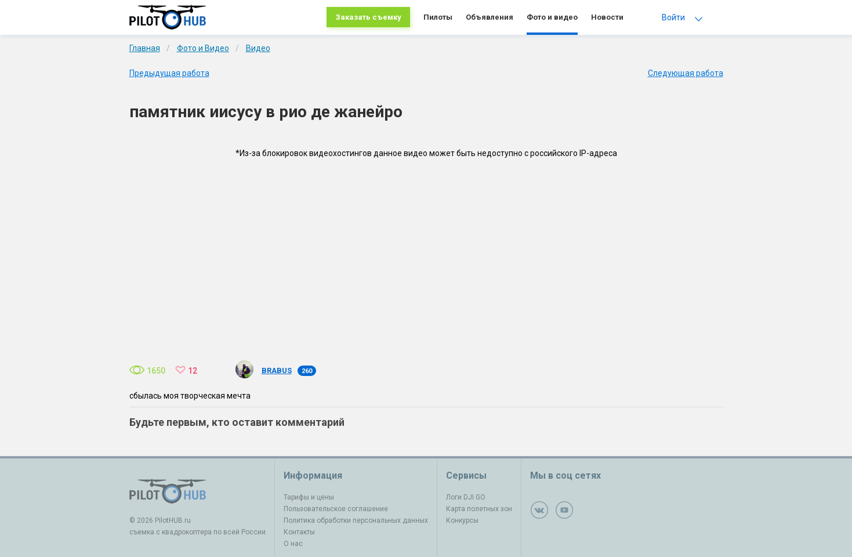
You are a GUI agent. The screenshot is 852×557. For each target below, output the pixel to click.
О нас (293, 544)
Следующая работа (685, 73)
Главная (144, 48)
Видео (258, 48)
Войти (673, 17)
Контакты (299, 532)
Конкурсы (462, 520)
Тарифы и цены (309, 497)
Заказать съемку (368, 17)
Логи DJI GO (465, 497)
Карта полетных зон (479, 509)
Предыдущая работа (169, 73)
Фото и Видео (203, 48)
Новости (607, 17)
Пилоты (437, 17)
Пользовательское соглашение (336, 509)
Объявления (489, 17)
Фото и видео (552, 17)
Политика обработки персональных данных (356, 520)
